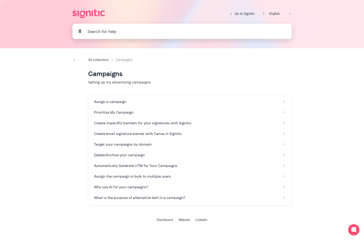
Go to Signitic (242, 14)
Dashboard (165, 219)
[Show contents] (75, 59)
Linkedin (201, 219)
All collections (98, 60)
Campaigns (124, 60)
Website (184, 219)
